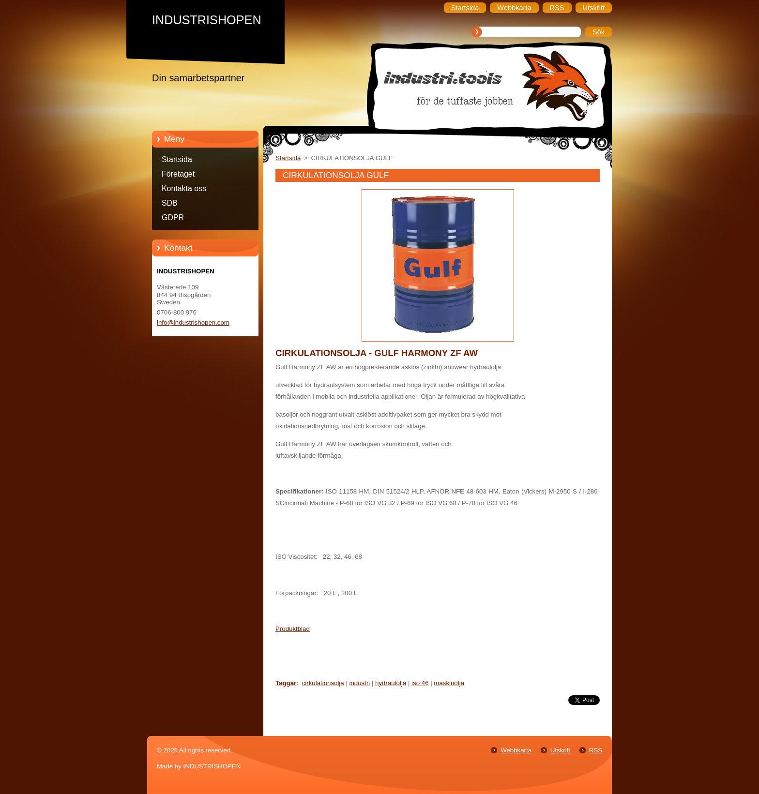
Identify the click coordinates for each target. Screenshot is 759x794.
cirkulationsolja (323, 683)
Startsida (177, 159)
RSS (595, 750)
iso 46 (419, 683)
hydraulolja (390, 683)
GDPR (173, 217)
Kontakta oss (184, 188)
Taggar (285, 683)
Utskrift (560, 750)
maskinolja (449, 683)
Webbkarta (516, 750)
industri (359, 683)
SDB (170, 203)
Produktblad (292, 628)
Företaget (178, 174)
